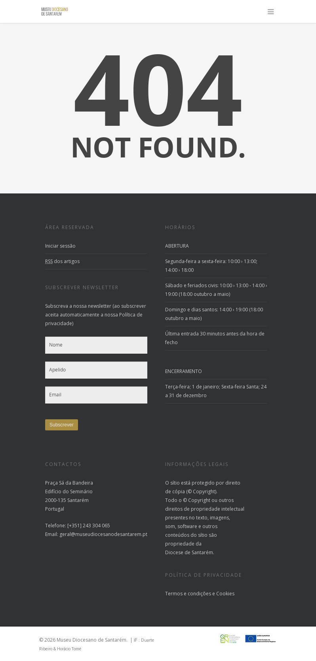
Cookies (225, 593)
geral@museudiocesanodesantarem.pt (103, 534)
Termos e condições (188, 593)
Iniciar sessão (60, 245)
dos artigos (62, 261)
